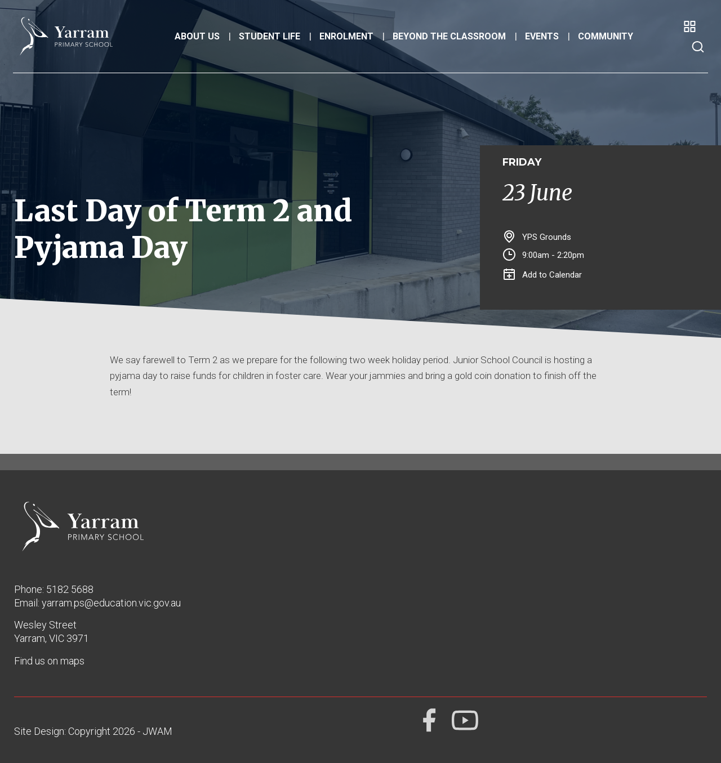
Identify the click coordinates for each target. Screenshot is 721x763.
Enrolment (338, 45)
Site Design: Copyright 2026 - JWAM (93, 731)
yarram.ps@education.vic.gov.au (111, 603)
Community (597, 45)
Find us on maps (49, 661)
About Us (189, 45)
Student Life (261, 45)
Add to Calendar (543, 275)
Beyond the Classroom (441, 45)
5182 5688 (70, 589)
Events (534, 45)
